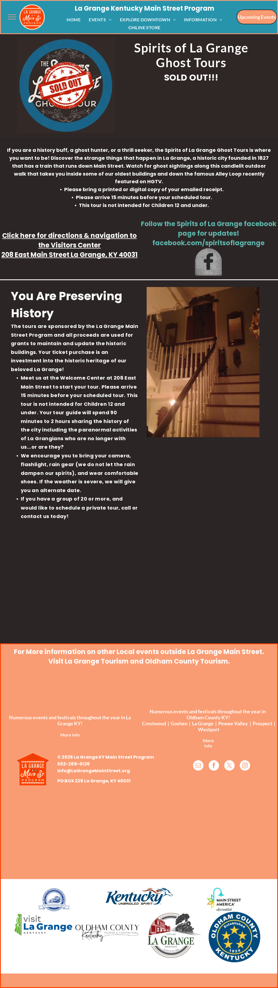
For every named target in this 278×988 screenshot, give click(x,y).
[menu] (12, 17)
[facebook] (214, 766)
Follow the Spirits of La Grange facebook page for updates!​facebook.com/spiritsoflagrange (208, 233)
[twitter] (229, 766)
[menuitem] (74, 19)
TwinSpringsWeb (248, 968)
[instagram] (245, 766)
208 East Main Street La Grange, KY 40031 (69, 254)
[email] (198, 766)
